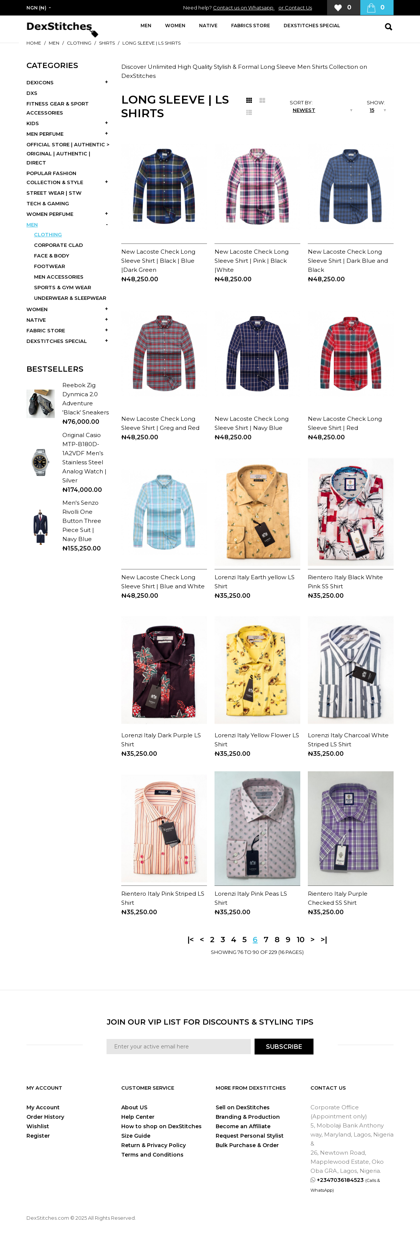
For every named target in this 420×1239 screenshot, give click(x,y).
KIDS (32, 123)
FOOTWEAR (49, 266)
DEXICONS (40, 82)
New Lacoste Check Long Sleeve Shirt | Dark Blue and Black (348, 260)
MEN (54, 43)
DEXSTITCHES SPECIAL (56, 341)
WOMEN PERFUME (49, 214)
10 (300, 939)
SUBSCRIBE (284, 1046)
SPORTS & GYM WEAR (62, 287)
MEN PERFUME (44, 134)
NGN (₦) (36, 8)
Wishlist (37, 1126)
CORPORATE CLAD (58, 245)
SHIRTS (107, 43)
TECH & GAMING (47, 203)
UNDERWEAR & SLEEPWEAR (70, 298)
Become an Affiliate (243, 1126)
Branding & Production (248, 1116)
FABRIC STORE (45, 330)
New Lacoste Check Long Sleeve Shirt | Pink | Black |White (252, 260)
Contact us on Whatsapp (244, 8)
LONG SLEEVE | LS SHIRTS (151, 43)
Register (38, 1135)
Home (33, 43)
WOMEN (37, 309)
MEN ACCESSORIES (58, 277)
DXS (31, 93)
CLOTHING (79, 43)
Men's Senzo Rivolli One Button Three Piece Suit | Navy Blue (81, 521)
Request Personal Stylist (250, 1135)
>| (324, 939)
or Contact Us (295, 8)
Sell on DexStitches (243, 1107)
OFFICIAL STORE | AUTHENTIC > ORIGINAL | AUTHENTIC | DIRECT (68, 153)
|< (190, 939)
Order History (45, 1116)
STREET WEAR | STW (54, 193)
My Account (43, 1107)
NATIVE (36, 320)
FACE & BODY (51, 256)
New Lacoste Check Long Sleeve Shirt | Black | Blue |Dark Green (158, 260)
